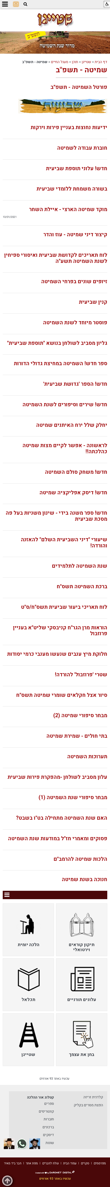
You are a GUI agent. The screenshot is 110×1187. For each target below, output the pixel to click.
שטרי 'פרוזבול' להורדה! (81, 675)
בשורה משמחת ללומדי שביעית (72, 189)
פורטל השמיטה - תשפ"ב (79, 87)
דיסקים (48, 1135)
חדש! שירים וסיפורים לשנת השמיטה (64, 405)
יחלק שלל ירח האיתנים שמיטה (71, 425)
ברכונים (48, 1127)
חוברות (49, 1119)
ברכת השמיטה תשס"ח (82, 587)
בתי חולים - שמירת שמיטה (76, 736)
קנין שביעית (93, 302)
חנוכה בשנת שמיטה (84, 879)
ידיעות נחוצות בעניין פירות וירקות (69, 127)
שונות (50, 1142)
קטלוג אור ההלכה (40, 1097)
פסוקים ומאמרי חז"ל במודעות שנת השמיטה (57, 839)
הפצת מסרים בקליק (88, 1105)
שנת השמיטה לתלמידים (79, 566)
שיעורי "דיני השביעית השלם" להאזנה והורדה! (64, 543)
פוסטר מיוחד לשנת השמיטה (75, 323)
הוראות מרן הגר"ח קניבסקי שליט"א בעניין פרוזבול (60, 631)
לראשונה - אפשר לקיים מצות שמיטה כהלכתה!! (64, 449)
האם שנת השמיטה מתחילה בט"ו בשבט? (61, 818)
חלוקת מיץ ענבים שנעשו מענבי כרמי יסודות (57, 654)
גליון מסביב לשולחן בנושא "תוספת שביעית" (57, 343)
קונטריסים (46, 1111)
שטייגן (86, 62)
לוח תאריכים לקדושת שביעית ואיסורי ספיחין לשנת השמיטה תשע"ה (55, 258)
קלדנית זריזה (93, 1097)
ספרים (49, 1103)
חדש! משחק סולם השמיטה (76, 472)
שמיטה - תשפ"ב (81, 70)
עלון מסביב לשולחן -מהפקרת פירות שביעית (57, 777)
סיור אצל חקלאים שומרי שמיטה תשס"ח (61, 695)
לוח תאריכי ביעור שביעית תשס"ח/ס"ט (64, 607)
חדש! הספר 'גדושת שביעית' (75, 384)
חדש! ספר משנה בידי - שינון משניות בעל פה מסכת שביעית (56, 516)
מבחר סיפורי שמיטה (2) (80, 715)
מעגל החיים (59, 62)
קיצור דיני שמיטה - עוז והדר (75, 235)
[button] (25, 4)
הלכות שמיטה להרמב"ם (80, 859)
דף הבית (101, 62)
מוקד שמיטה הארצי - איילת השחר (68, 209)
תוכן (75, 62)
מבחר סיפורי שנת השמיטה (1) (72, 797)
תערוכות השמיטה (87, 757)
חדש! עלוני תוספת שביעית (76, 169)
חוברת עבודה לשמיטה (82, 148)
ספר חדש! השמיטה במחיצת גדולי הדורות (60, 364)
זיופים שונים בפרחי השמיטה (74, 282)
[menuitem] (81, 929)
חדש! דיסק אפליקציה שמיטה (73, 493)
